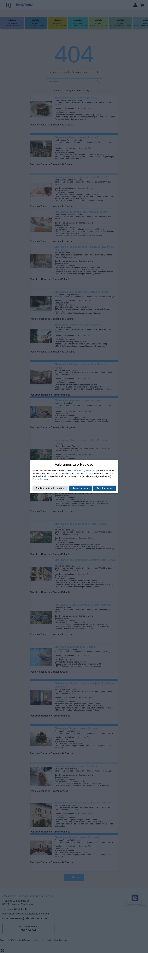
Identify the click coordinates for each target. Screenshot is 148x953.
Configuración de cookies (50, 488)
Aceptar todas (104, 488)
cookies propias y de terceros (82, 470)
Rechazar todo (81, 488)
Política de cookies (40, 479)
